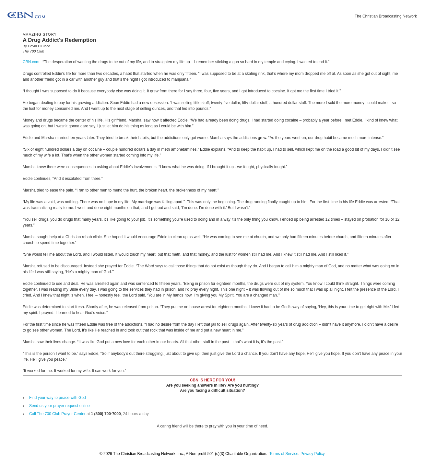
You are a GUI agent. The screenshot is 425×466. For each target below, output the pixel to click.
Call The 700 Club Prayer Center (57, 414)
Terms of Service (283, 453)
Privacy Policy (313, 453)
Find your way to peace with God (57, 397)
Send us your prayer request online (59, 405)
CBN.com (31, 62)
